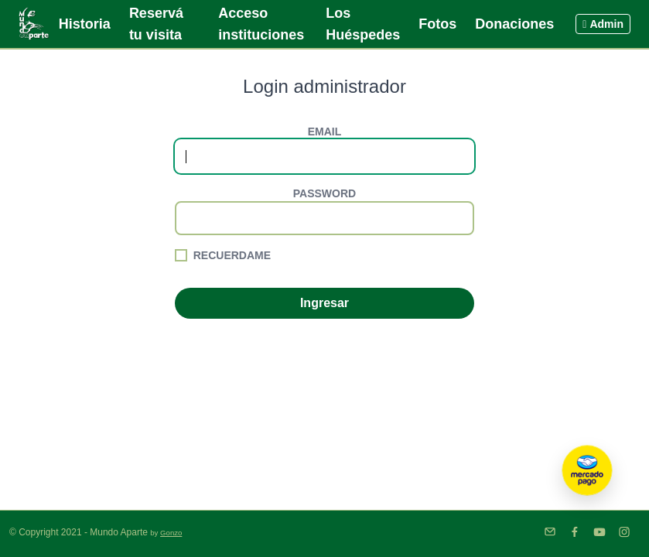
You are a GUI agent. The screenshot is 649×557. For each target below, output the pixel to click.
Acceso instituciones (261, 24)
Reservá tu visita (156, 24)
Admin (602, 24)
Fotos (437, 24)
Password (324, 193)
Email (325, 131)
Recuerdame (232, 255)
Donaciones (514, 24)
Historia (85, 24)
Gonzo (171, 532)
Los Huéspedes (363, 24)
